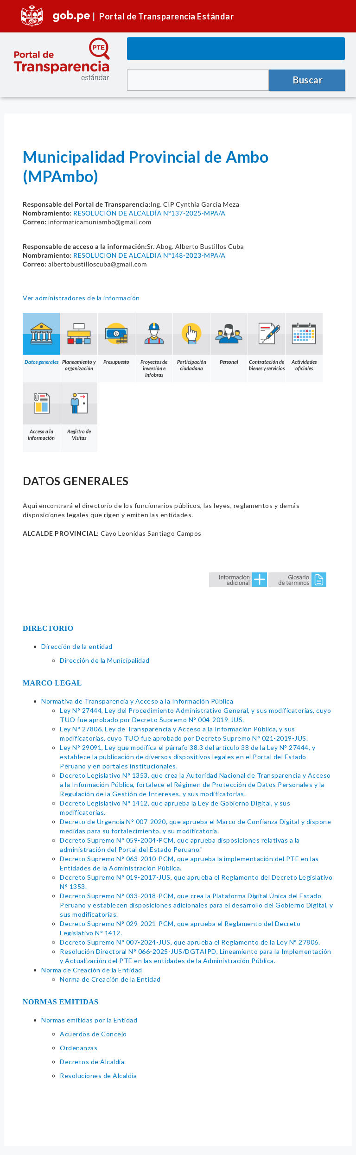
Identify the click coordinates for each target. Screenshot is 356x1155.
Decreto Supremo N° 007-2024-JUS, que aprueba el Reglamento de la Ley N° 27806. (190, 942)
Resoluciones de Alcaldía (98, 1075)
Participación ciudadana (191, 342)
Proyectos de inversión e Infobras (153, 345)
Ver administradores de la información (81, 298)
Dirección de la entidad (77, 646)
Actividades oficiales (304, 342)
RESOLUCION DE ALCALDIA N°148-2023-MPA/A (149, 255)
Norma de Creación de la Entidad (91, 970)
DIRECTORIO (48, 628)
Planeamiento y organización (78, 342)
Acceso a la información (41, 411)
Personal (229, 339)
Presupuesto (116, 339)
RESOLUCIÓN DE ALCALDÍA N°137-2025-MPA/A (149, 213)
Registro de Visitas (78, 411)
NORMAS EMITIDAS (61, 1002)
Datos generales (41, 339)
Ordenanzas (78, 1048)
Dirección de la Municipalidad (105, 660)
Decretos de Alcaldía (92, 1062)
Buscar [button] (308, 79)
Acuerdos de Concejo (93, 1034)
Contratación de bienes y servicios (266, 342)
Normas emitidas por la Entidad (89, 1020)
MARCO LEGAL (52, 683)
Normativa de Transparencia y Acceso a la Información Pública (137, 701)
